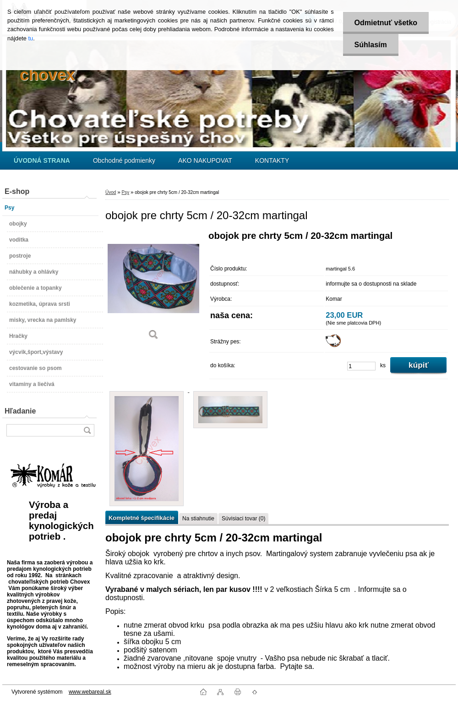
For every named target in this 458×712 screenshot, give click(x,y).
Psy (125, 192)
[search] (87, 430)
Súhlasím (370, 45)
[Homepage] (42, 160)
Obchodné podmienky (124, 160)
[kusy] (361, 366)
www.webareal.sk (90, 692)
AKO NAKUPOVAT (205, 160)
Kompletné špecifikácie (141, 517)
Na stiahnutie (198, 518)
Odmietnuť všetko (385, 23)
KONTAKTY (272, 160)
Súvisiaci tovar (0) (243, 518)
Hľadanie (20, 411)
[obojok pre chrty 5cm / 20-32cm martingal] (153, 288)
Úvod (110, 192)
